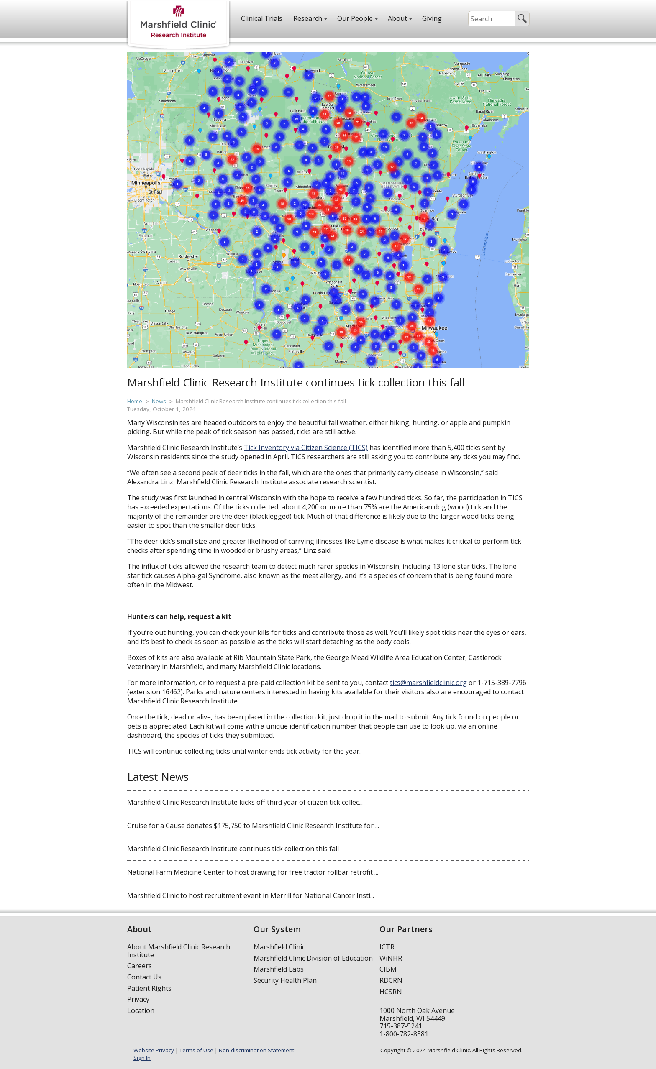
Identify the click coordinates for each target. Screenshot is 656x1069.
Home (134, 401)
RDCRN (390, 980)
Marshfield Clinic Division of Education (313, 958)
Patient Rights (149, 988)
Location (140, 1010)
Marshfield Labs (279, 969)
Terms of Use (196, 1050)
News (159, 401)
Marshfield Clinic (279, 946)
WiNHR (390, 958)
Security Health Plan (285, 980)
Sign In (142, 1057)
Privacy (138, 999)
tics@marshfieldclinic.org (428, 682)
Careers (139, 965)
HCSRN (390, 991)
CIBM (388, 969)
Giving (432, 18)
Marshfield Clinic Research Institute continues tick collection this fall (261, 401)
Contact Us (144, 977)
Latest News (158, 776)
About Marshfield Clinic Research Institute (178, 950)
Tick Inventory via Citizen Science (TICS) (306, 447)
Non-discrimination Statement (256, 1050)
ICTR (387, 946)
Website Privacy (153, 1050)
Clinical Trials (261, 18)
